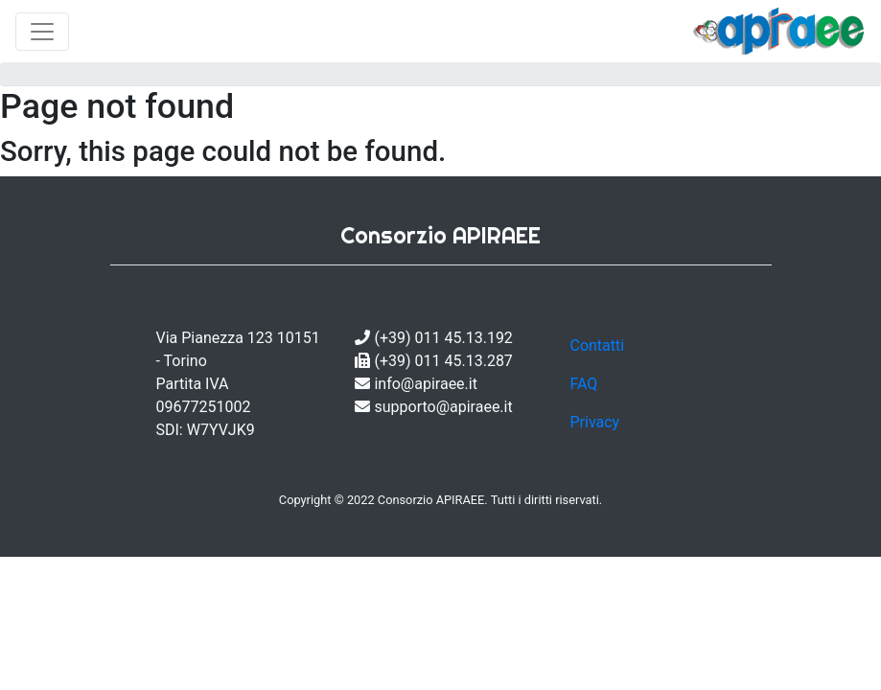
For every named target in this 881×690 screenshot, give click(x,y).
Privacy (594, 422)
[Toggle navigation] (42, 31)
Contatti (596, 345)
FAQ (583, 384)
